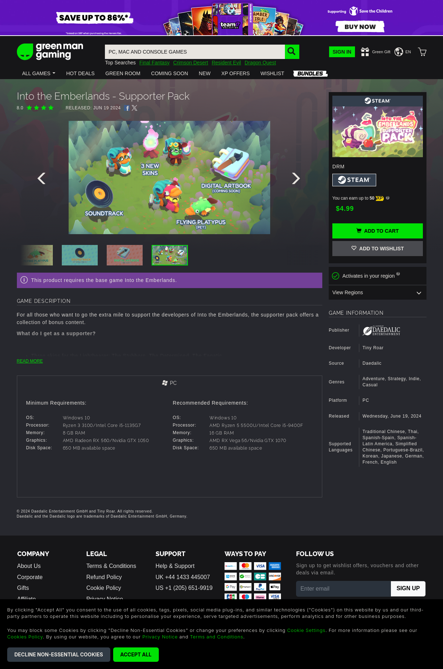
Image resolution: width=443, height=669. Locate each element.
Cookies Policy (25, 637)
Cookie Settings (306, 630)
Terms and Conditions (216, 637)
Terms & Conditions (111, 566)
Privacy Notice (160, 637)
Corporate (30, 577)
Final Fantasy (154, 62)
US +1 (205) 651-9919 (184, 588)
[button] (39, 73)
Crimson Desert (190, 62)
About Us (29, 566)
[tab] (170, 384)
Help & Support (175, 566)
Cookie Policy (103, 588)
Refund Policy (104, 577)
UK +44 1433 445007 (183, 577)
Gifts (23, 588)
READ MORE (30, 361)
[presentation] (42, 180)
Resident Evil (226, 62)
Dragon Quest (260, 62)
